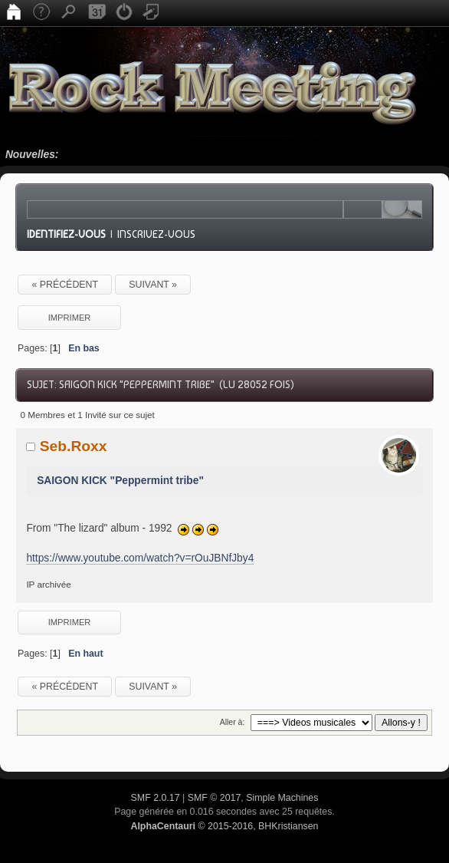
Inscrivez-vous (156, 234)
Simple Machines (282, 797)
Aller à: (232, 721)
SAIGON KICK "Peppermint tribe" (120, 480)
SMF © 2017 (214, 797)
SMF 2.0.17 (155, 797)
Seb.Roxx (73, 446)
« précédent (64, 284)
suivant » (153, 284)
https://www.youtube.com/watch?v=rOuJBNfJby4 (140, 558)
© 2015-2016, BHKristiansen (224, 826)
